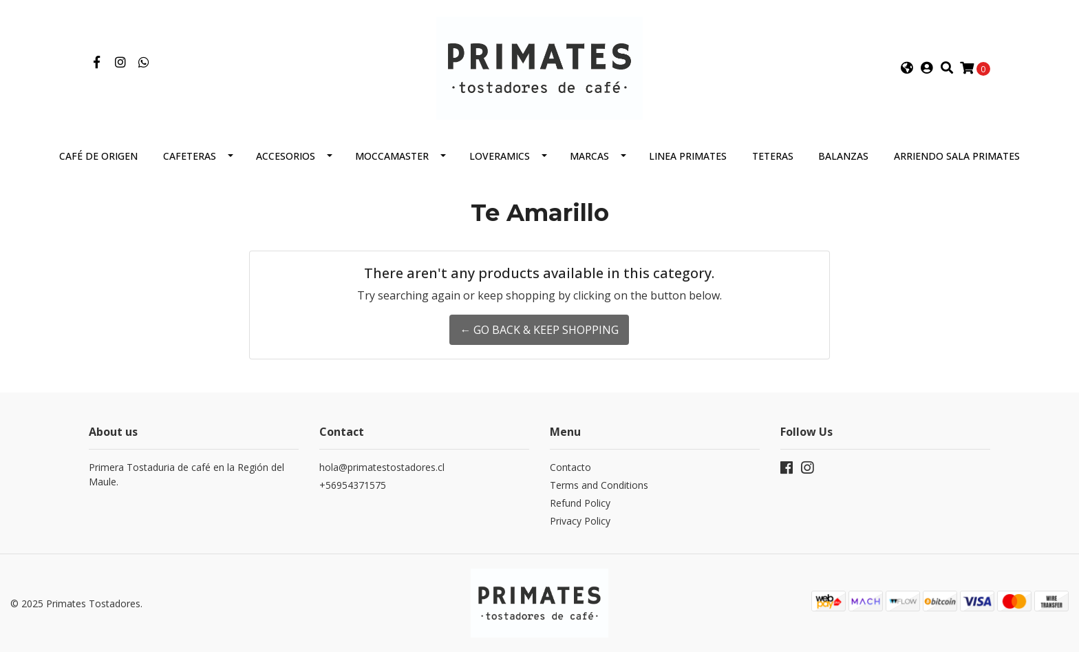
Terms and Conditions (599, 485)
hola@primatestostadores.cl (382, 467)
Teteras (772, 155)
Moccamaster (392, 155)
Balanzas (843, 155)
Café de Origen (98, 155)
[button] (907, 68)
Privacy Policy (580, 520)
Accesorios (285, 155)
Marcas (589, 155)
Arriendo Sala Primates (957, 155)
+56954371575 (352, 485)
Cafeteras (189, 155)
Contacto (570, 467)
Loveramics (499, 155)
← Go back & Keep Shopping (539, 329)
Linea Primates (688, 155)
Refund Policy (580, 502)
